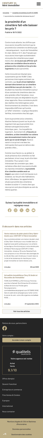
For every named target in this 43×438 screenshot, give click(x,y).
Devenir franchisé (9, 384)
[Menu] (39, 3)
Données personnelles (21, 429)
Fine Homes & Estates (11, 395)
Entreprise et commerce (12, 389)
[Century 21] (11, 4)
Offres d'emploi (8, 378)
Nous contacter (8, 411)
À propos (6, 400)
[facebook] (4, 328)
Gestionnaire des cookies (21, 434)
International (7, 406)
